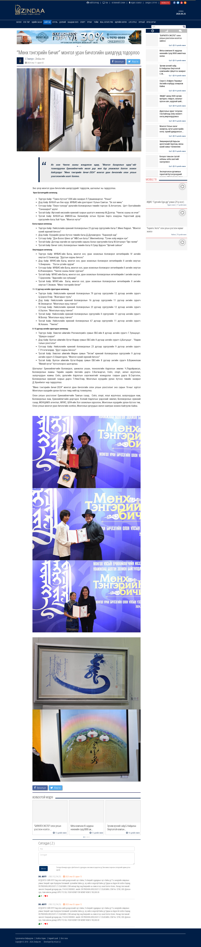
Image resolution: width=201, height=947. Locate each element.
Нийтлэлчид (93, 2)
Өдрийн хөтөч (121, 22)
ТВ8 (105, 2)
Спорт (82, 22)
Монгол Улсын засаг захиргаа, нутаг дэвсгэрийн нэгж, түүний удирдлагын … (166, 129)
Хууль (55, 22)
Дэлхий (62, 22)
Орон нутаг (151, 22)
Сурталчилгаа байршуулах (24, 938)
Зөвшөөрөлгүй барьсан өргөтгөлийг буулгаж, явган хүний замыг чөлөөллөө (166, 144)
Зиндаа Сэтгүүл (151, 2)
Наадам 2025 (73, 22)
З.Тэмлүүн (29, 58)
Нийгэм (47, 22)
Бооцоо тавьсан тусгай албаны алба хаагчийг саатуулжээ (166, 159)
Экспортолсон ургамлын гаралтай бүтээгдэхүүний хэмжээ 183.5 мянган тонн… (166, 174)
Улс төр (26, 22)
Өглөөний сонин (118, 2)
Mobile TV (165, 2)
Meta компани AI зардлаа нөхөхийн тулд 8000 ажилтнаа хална (166, 53)
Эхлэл (18, 22)
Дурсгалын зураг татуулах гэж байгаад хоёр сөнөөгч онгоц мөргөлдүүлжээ (166, 114)
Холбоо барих (41, 938)
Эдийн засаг (37, 22)
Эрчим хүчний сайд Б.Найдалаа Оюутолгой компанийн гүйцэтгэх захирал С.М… (166, 69)
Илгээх (43, 868)
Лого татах (64, 938)
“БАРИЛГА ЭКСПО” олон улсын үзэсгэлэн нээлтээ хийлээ (166, 38)
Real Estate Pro (106, 22)
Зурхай (141, 22)
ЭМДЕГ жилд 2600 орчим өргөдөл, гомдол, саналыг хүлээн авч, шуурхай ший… (166, 99)
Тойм (96, 22)
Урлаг (89, 22)
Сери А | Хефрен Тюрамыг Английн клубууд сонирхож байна (166, 83)
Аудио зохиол (135, 2)
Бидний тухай (53, 938)
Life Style (133, 22)
